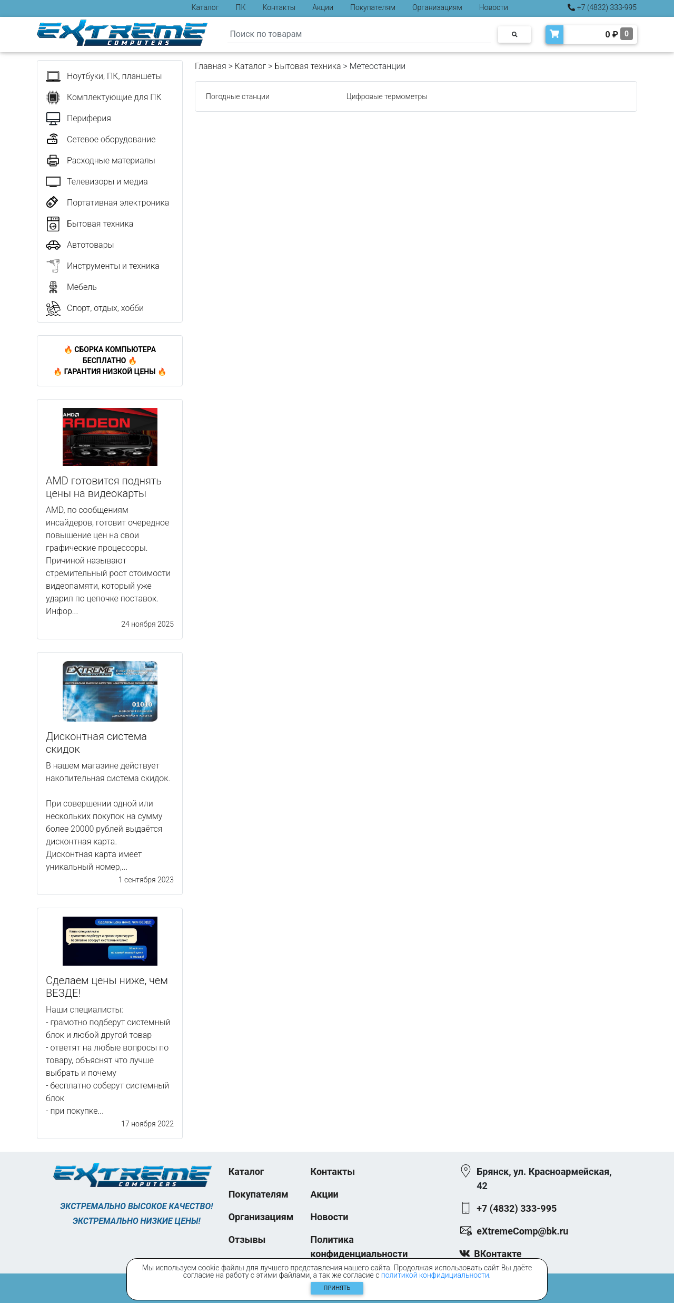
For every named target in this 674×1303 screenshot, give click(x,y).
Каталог (205, 7)
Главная (210, 66)
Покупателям (372, 7)
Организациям (437, 7)
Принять (337, 1288)
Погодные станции (238, 96)
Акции (322, 7)
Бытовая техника (307, 66)
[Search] (359, 34)
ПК (241, 7)
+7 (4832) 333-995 (602, 7)
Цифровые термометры (387, 96)
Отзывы (247, 1239)
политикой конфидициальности (435, 1275)
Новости (493, 7)
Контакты (278, 7)
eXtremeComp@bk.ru (522, 1231)
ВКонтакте (497, 1253)
